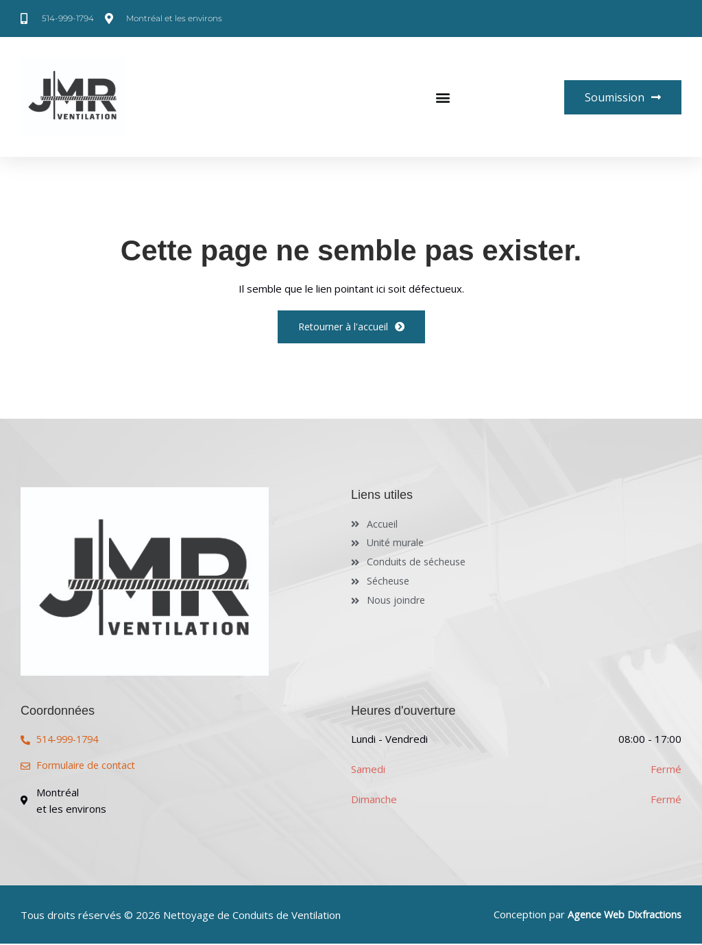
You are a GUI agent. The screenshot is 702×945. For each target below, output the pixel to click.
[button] (442, 97)
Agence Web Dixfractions (622, 916)
